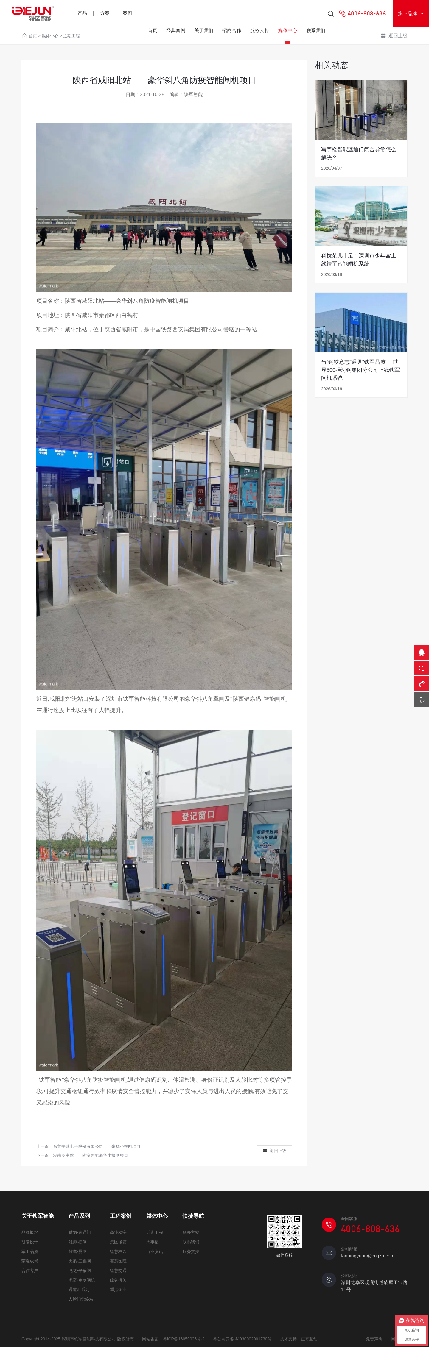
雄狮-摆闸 (78, 1242)
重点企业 (118, 1289)
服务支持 (259, 30)
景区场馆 (118, 1242)
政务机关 (118, 1280)
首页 (152, 30)
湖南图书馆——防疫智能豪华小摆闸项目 (90, 1155)
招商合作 (231, 30)
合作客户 (29, 1270)
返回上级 (274, 1151)
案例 (127, 13)
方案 (105, 13)
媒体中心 (287, 30)
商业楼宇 (118, 1232)
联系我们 (315, 30)
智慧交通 (118, 1270)
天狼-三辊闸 (80, 1261)
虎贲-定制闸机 (82, 1280)
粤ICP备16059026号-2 (184, 1339)
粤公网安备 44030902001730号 (242, 1339)
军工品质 (29, 1251)
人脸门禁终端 (81, 1299)
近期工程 (154, 1232)
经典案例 (175, 30)
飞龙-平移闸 (80, 1270)
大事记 (152, 1242)
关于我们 (203, 30)
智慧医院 (118, 1261)
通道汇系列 (79, 1289)
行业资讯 (154, 1251)
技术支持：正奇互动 (299, 1339)
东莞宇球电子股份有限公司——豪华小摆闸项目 (97, 1146)
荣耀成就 (29, 1261)
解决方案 (191, 1232)
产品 (82, 13)
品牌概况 (29, 1232)
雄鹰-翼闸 (78, 1251)
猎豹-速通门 (80, 1232)
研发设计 (29, 1242)
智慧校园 (118, 1251)
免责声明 (374, 1339)
